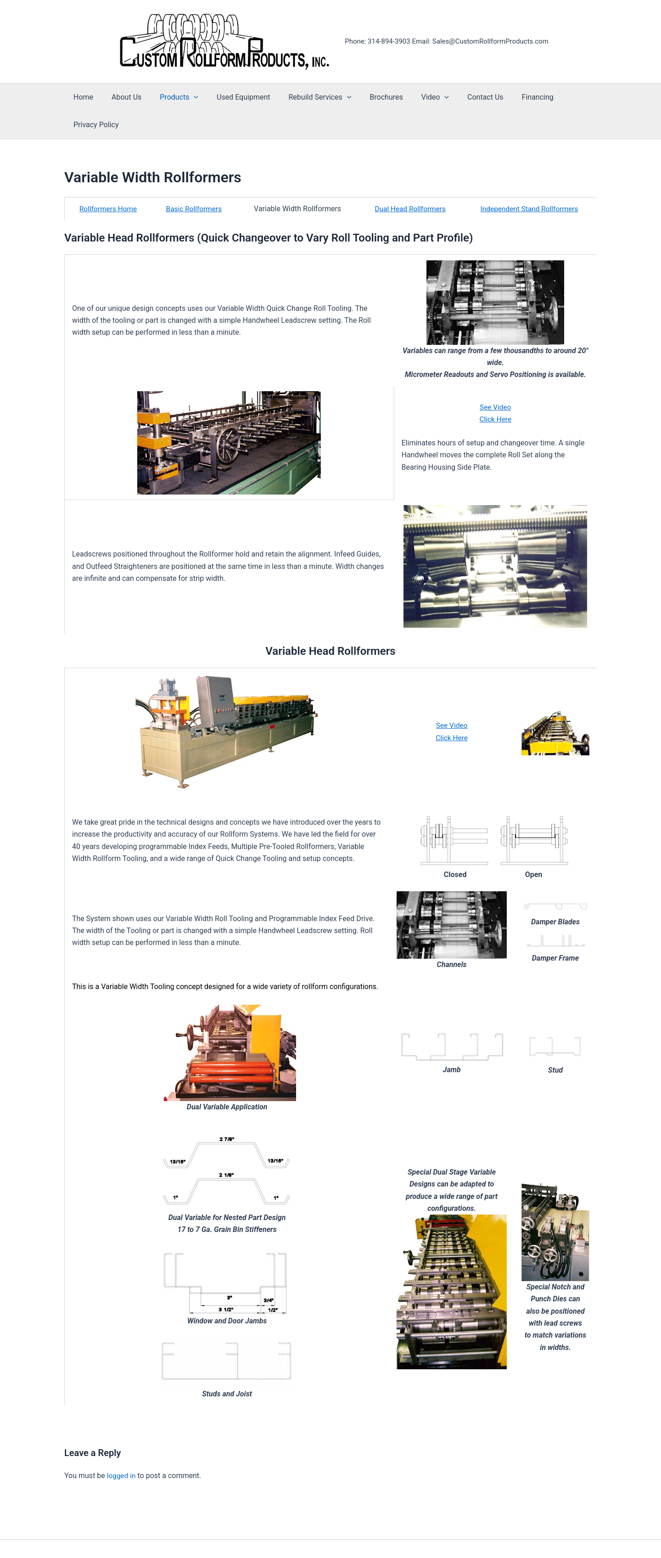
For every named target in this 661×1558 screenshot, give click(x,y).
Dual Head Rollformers (409, 181)
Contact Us (461, 97)
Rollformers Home (108, 181)
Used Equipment (234, 97)
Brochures (369, 97)
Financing (510, 97)
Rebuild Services (306, 97)
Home (85, 97)
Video (415, 97)
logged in (122, 1448)
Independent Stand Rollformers (528, 181)
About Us (125, 97)
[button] (188, 97)
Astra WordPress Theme (426, 1534)
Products (173, 97)
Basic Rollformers (195, 181)
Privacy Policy (563, 97)
